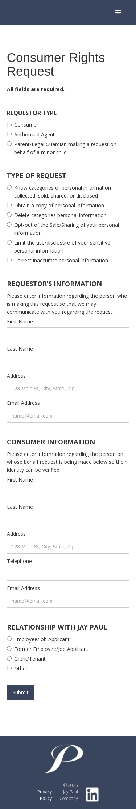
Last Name (20, 348)
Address (16, 375)
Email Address (23, 402)
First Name (20, 321)
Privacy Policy (44, 795)
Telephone (19, 561)
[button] (118, 13)
